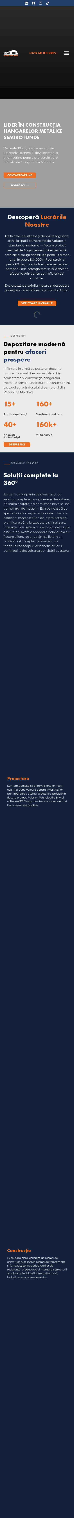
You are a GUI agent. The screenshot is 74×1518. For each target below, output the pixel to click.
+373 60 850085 (42, 53)
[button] (66, 53)
